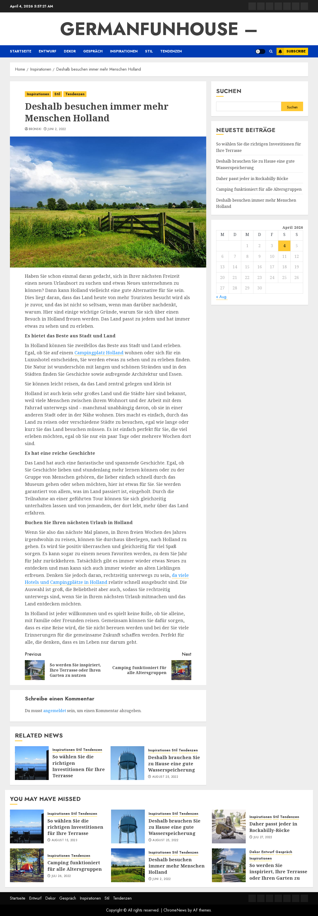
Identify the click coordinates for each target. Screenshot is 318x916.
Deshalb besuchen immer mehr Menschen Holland (177, 866)
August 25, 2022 (165, 777)
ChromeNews (175, 910)
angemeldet (54, 710)
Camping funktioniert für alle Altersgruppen (259, 189)
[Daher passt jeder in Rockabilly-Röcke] (229, 826)
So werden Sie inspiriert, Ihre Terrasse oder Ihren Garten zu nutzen (278, 874)
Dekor (70, 51)
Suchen (228, 91)
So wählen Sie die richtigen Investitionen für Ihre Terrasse (78, 766)
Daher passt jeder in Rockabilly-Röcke (252, 178)
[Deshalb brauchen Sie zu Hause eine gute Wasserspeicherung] (127, 763)
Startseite (20, 51)
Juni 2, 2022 (57, 129)
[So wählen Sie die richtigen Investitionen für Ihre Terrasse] (32, 763)
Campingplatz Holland (99, 353)
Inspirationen (124, 51)
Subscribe (291, 51)
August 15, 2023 (64, 840)
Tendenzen (171, 51)
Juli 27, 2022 (263, 837)
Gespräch (93, 51)
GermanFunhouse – (159, 29)
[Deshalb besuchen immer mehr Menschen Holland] (128, 865)
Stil (149, 51)
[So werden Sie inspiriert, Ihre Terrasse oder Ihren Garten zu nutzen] (229, 865)
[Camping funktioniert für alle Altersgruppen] (27, 865)
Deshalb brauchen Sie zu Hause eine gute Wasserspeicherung (174, 763)
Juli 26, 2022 (61, 876)
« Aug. (222, 297)
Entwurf (47, 51)
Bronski (35, 129)
